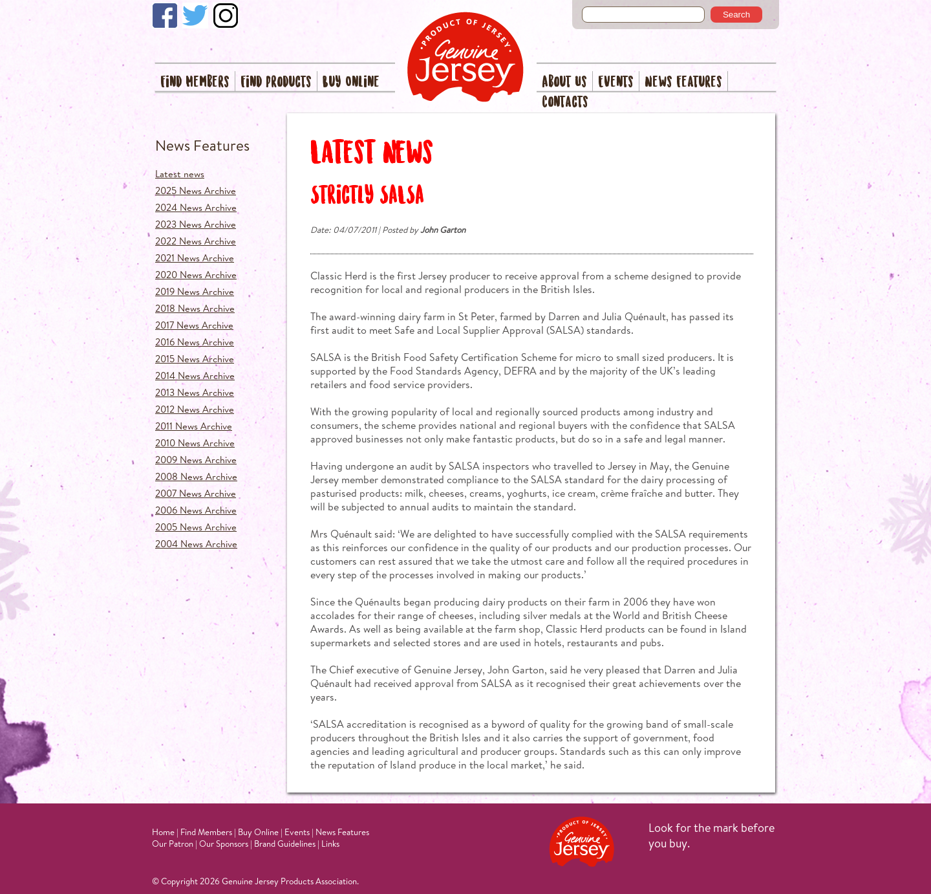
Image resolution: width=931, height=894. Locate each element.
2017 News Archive (194, 325)
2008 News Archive (196, 476)
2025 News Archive (195, 190)
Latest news (179, 174)
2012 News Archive (194, 409)
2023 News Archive (195, 224)
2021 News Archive (194, 258)
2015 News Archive (194, 359)
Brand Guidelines (285, 843)
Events (616, 82)
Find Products (276, 82)
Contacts (565, 102)
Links (330, 843)
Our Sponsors (223, 843)
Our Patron (172, 843)
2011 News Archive (193, 426)
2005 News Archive (196, 527)
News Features (683, 82)
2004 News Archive (196, 544)
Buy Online (351, 82)
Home (163, 832)
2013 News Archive (194, 392)
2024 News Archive (196, 207)
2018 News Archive (195, 308)
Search (736, 14)
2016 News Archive (194, 342)
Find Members (195, 82)
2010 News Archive (195, 443)
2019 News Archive (194, 291)
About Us (564, 82)
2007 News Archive (195, 493)
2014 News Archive (195, 375)
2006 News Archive (196, 510)
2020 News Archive (196, 274)
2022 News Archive (195, 241)
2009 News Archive (196, 459)
